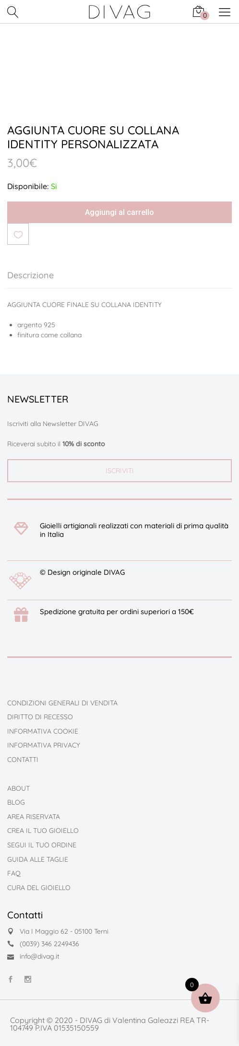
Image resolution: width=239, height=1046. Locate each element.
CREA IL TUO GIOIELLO (43, 830)
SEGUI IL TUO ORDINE (41, 845)
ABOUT (18, 788)
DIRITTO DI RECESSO (40, 717)
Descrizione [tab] (30, 275)
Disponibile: (27, 186)
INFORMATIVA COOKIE (42, 731)
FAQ (14, 873)
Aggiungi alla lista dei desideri (18, 234)
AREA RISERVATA (33, 816)
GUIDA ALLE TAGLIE (37, 859)
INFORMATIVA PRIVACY (43, 745)
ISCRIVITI (120, 470)
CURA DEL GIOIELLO (39, 887)
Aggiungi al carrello (119, 212)
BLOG (16, 802)
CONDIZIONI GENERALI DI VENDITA (62, 703)
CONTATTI (22, 759)
